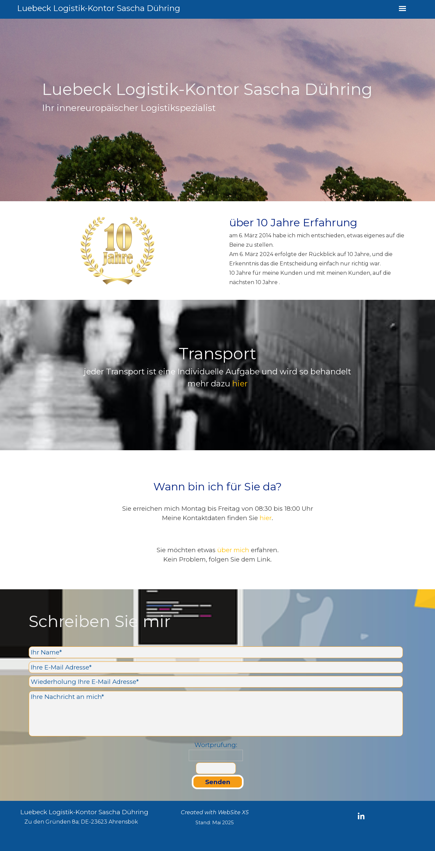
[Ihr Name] (216, 652)
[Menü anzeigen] (402, 8)
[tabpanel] (217, 110)
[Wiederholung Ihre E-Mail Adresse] (216, 682)
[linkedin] (361, 816)
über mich (233, 550)
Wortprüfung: (215, 745)
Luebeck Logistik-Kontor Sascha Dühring (98, 8)
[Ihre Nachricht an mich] (216, 713)
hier (240, 383)
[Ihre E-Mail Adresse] (216, 667)
